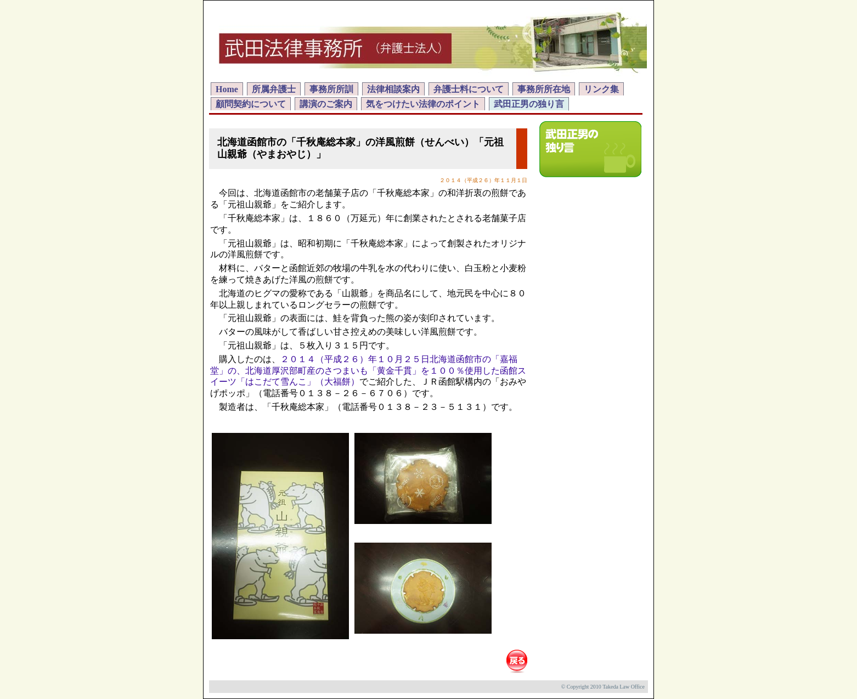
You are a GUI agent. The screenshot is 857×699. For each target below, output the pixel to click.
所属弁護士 (274, 89)
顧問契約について (251, 104)
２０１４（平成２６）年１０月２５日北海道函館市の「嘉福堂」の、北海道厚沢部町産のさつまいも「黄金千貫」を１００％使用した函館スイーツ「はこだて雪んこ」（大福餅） (368, 370)
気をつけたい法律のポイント (423, 104)
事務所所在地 (543, 89)
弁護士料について (468, 89)
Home (227, 89)
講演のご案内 (326, 104)
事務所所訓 (331, 89)
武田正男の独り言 (529, 104)
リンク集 (601, 89)
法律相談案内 (393, 89)
